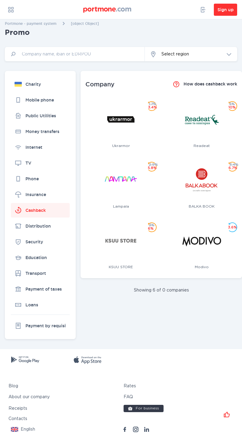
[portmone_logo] (107, 10)
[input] (75, 54)
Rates (130, 386)
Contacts (17, 418)
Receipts (17, 408)
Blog (13, 386)
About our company (29, 396)
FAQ (128, 396)
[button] (191, 54)
